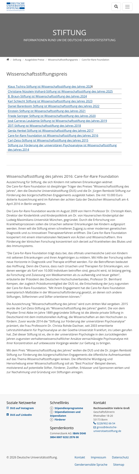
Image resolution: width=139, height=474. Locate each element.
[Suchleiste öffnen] (116, 7)
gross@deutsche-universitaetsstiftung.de (107, 429)
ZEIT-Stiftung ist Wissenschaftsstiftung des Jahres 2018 (44, 126)
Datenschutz (120, 457)
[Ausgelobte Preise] (34, 59)
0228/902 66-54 (106, 423)
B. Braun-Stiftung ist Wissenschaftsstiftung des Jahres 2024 (47, 96)
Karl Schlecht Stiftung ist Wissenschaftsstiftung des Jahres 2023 (50, 101)
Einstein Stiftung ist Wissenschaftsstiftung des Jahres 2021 (47, 111)
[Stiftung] (17, 59)
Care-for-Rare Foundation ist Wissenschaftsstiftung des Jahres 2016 (53, 135)
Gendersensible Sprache (91, 465)
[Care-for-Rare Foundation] (95, 59)
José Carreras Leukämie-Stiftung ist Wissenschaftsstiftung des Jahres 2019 (57, 121)
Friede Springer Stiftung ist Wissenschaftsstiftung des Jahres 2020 (52, 116)
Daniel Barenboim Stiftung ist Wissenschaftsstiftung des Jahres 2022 (53, 106)
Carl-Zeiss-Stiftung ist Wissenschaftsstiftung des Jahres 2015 (48, 140)
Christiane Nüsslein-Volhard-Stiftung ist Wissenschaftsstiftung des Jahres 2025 (60, 91)
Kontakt (80, 457)
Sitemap (118, 465)
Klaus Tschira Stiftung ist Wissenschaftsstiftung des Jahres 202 (49, 86)
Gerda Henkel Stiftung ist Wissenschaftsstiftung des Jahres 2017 (51, 131)
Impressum (98, 457)
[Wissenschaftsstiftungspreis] (63, 59)
